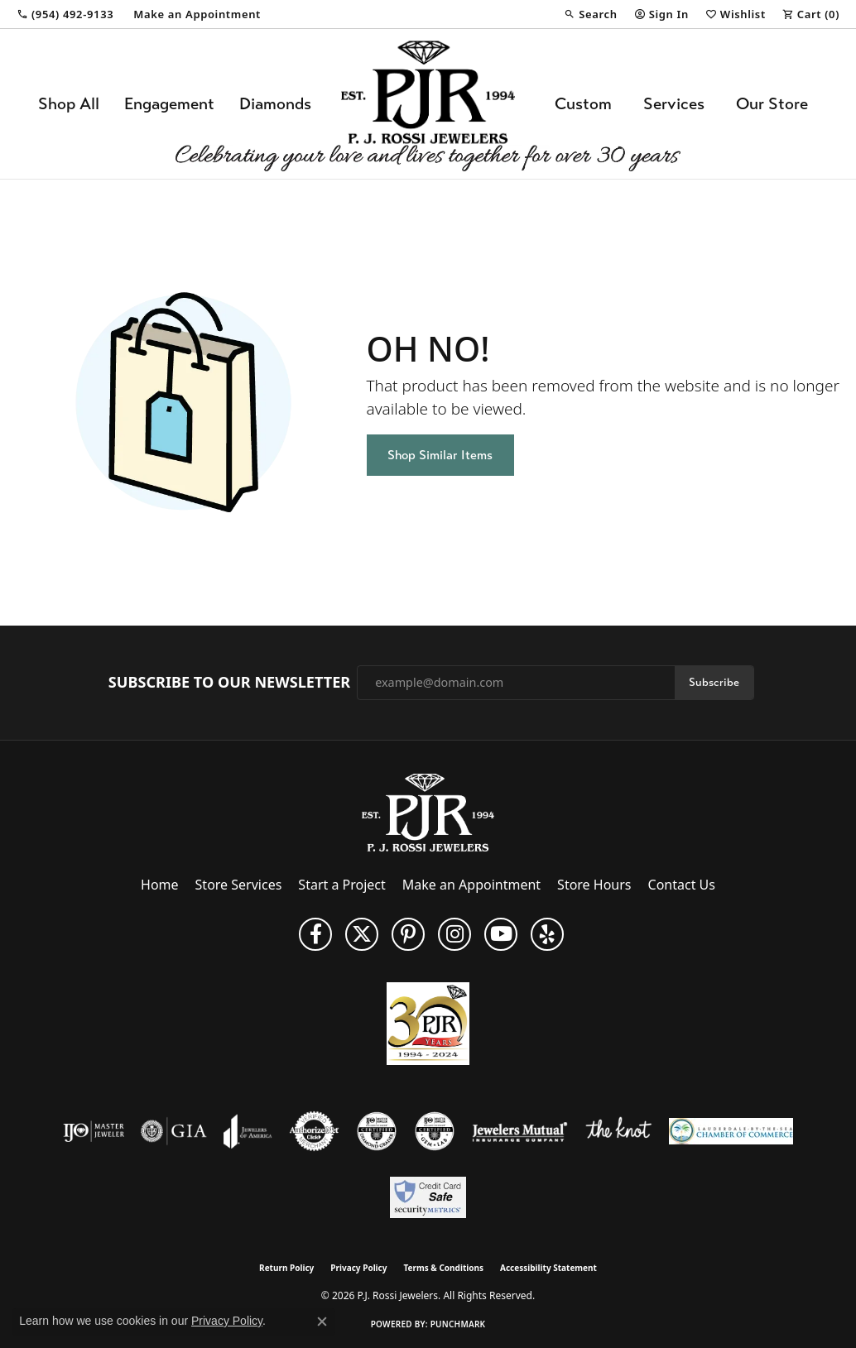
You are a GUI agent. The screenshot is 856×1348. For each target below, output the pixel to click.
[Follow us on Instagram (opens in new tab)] (454, 934)
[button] (590, 14)
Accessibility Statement (548, 1268)
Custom (583, 104)
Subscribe (714, 682)
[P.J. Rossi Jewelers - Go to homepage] (428, 811)
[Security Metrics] (427, 1197)
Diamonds (275, 104)
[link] (65, 14)
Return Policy (286, 1268)
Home (160, 884)
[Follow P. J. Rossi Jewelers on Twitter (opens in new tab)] (361, 934)
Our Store (772, 104)
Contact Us (681, 884)
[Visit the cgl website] (434, 1131)
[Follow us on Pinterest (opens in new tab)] (408, 934)
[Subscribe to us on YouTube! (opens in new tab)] (500, 934)
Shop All (68, 104)
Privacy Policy (358, 1268)
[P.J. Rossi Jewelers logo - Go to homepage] (428, 104)
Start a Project (341, 884)
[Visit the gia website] (174, 1131)
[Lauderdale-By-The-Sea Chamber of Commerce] (731, 1131)
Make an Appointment (471, 884)
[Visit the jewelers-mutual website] (519, 1131)
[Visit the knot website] (618, 1131)
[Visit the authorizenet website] (314, 1131)
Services (674, 104)
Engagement (169, 104)
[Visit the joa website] (248, 1131)
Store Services (238, 884)
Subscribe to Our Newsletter (229, 683)
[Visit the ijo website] (94, 1131)
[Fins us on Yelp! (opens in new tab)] (547, 934)
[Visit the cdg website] (376, 1131)
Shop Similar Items (440, 455)
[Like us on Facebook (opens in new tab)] (315, 934)
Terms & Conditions (443, 1268)
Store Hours (594, 884)
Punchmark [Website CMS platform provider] (458, 1324)
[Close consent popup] (322, 1321)
